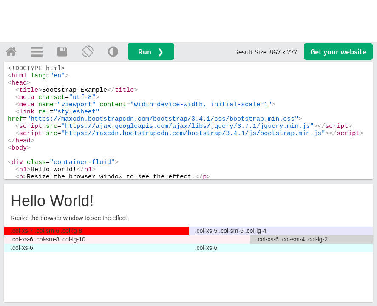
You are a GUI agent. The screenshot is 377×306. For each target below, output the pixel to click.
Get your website (338, 52)
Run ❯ (151, 52)
